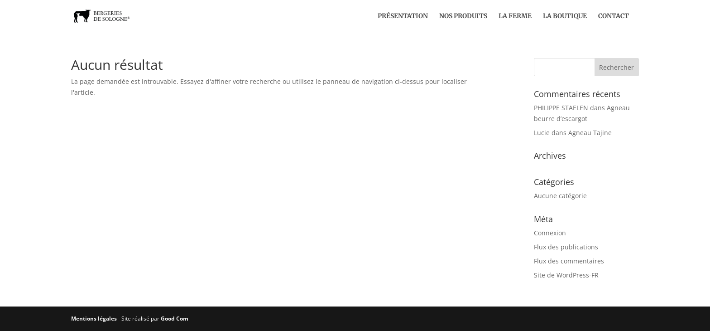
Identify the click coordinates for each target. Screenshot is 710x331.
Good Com (174, 318)
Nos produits (463, 16)
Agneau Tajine (590, 132)
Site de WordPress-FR (566, 275)
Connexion (550, 233)
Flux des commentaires (569, 261)
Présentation (403, 16)
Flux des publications (566, 247)
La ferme (515, 16)
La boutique (565, 16)
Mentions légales (94, 318)
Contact (613, 16)
